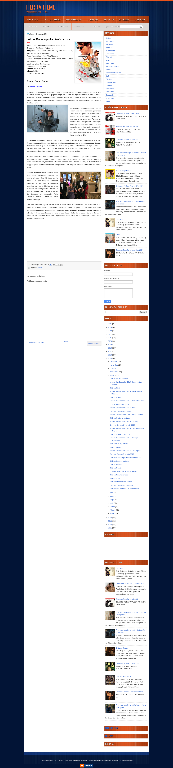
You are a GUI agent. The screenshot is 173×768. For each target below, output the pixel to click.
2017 (110, 351)
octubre (113, 368)
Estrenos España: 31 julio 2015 (121, 485)
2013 (110, 521)
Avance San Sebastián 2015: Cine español (125, 451)
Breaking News (111, 728)
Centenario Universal (113, 73)
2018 (110, 348)
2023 (110, 331)
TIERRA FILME (40, 6)
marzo (112, 507)
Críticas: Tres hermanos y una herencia (124, 489)
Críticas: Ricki (115, 388)
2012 (110, 525)
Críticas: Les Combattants (119, 461)
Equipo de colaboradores (114, 26)
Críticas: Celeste (122, 648)
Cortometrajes (111, 82)
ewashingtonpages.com (80, 760)
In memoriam (111, 51)
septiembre (114, 372)
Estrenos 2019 (93, 20)
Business (109, 736)
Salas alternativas (112, 66)
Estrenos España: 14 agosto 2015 (122, 425)
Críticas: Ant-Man (116, 464)
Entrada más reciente (36, 343)
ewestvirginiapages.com (96, 760)
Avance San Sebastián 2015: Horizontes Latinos (127, 401)
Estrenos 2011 (95, 26)
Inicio (66, 342)
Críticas (39, 267)
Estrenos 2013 (63, 26)
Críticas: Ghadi (115, 468)
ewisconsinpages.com (112, 760)
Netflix (108, 60)
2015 (110, 358)
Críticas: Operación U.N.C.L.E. (121, 434)
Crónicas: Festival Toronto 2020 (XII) (129, 186)
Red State (119, 219)
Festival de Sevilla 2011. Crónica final (130, 584)
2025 (110, 324)
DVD (107, 76)
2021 (110, 338)
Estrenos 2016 (140, 20)
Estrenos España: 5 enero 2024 (128, 126)
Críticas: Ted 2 (115, 478)
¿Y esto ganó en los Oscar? (120, 404)
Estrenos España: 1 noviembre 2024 (129, 250)
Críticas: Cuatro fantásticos (120, 418)
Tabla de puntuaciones (74, 20)
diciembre (114, 361)
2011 (110, 528)
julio (111, 493)
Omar (118, 235)
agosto (113, 375)
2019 (110, 344)
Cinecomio (110, 95)
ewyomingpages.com (126, 760)
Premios (109, 47)
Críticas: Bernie (115, 447)
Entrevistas (110, 54)
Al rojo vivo (110, 98)
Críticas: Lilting (115, 397)
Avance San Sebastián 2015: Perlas (123, 408)
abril (112, 503)
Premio (108, 101)
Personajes (110, 63)
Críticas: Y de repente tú (119, 444)
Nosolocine (110, 89)
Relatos (108, 70)
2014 (110, 518)
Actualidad (110, 41)
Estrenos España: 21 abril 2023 (127, 140)
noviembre (114, 365)
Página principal (32, 20)
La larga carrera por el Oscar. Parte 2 (123, 471)
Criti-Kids (109, 85)
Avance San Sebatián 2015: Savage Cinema (126, 415)
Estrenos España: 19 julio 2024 (127, 113)
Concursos (110, 92)
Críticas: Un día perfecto (119, 378)
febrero (113, 510)
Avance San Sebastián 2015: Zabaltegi (124, 421)
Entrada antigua (94, 343)
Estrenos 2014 (48, 26)
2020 (110, 341)
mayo (112, 500)
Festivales (109, 44)
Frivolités (109, 79)
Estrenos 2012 (79, 26)
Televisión (109, 57)
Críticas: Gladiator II (123, 676)
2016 (110, 355)
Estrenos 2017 (124, 20)
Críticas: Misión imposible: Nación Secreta (125, 458)
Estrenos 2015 (32, 26)
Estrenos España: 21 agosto (120, 411)
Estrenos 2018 (109, 20)
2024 (110, 327)
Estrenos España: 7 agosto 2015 (122, 454)
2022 (110, 334)
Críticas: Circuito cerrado (119, 475)
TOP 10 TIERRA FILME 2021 (52, 20)
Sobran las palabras (123, 171)
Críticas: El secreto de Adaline (121, 482)
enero (112, 513)
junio (112, 496)
